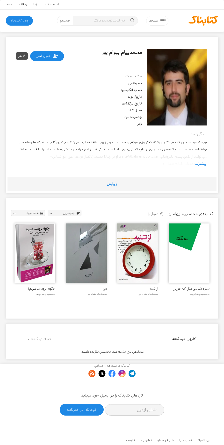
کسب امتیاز (185, 426)
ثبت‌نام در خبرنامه (81, 395)
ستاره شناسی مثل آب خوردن (191, 288)
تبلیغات (130, 426)
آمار (34, 4)
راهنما (9, 4)
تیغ (105, 288)
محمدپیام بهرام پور (200, 294)
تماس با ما (145, 426)
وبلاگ (23, 4)
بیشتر (202, 164)
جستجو (65, 20)
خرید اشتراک (204, 426)
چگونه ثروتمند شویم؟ (41, 288)
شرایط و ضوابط (164, 426)
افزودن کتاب (51, 4)
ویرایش (112, 184)
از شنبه (153, 288)
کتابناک (185, 433)
